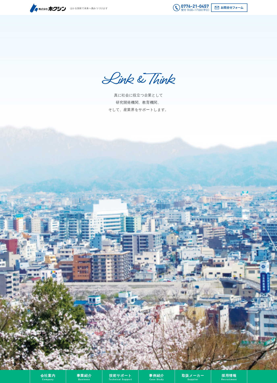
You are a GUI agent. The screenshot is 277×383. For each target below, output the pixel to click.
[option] (138, 192)
